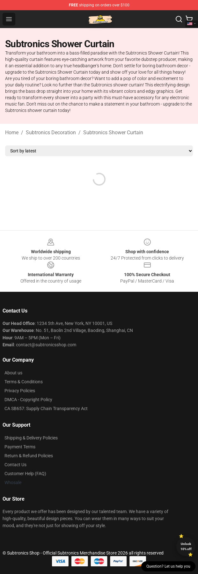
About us (13, 372)
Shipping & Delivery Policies (31, 437)
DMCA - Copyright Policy (28, 399)
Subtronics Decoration (51, 132)
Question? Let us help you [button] (168, 566)
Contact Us (15, 464)
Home (11, 132)
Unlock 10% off (186, 546)
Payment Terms (19, 446)
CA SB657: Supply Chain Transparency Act (46, 408)
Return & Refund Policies (28, 455)
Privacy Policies (19, 390)
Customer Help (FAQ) (25, 473)
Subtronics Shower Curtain (113, 132)
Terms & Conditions (23, 381)
